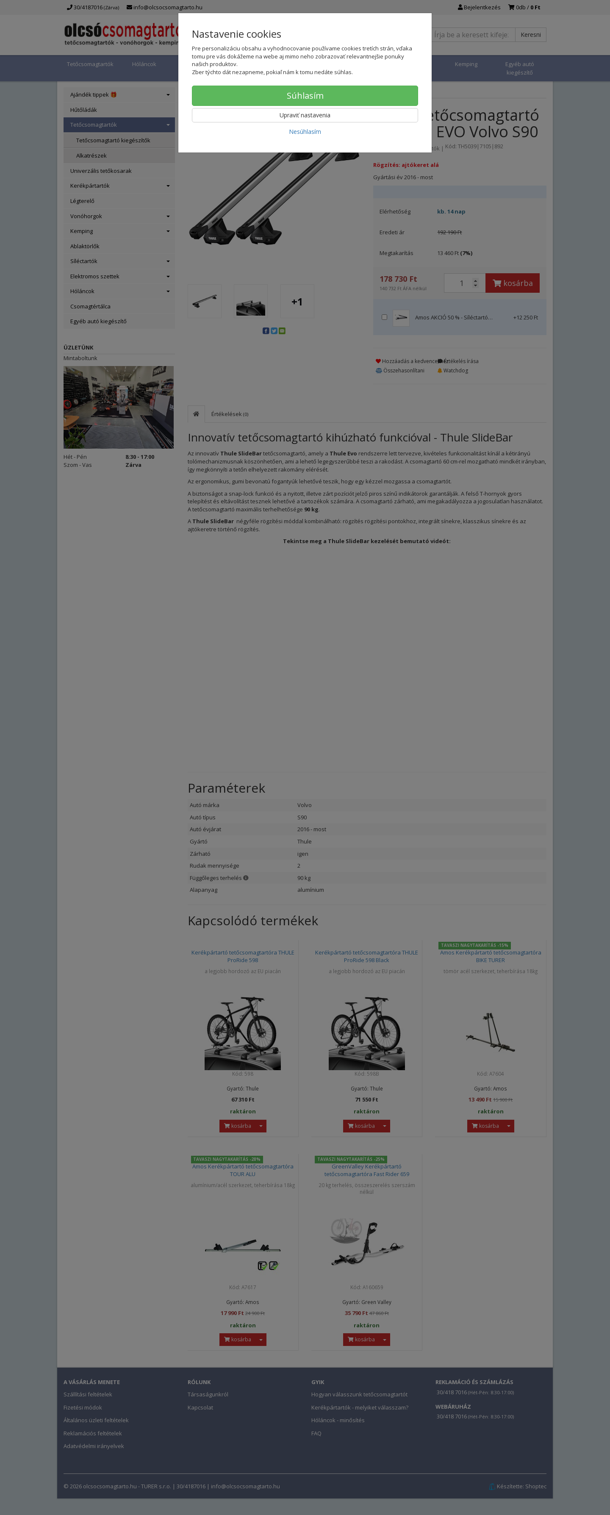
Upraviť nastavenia (305, 115)
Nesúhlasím (305, 132)
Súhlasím (305, 95)
